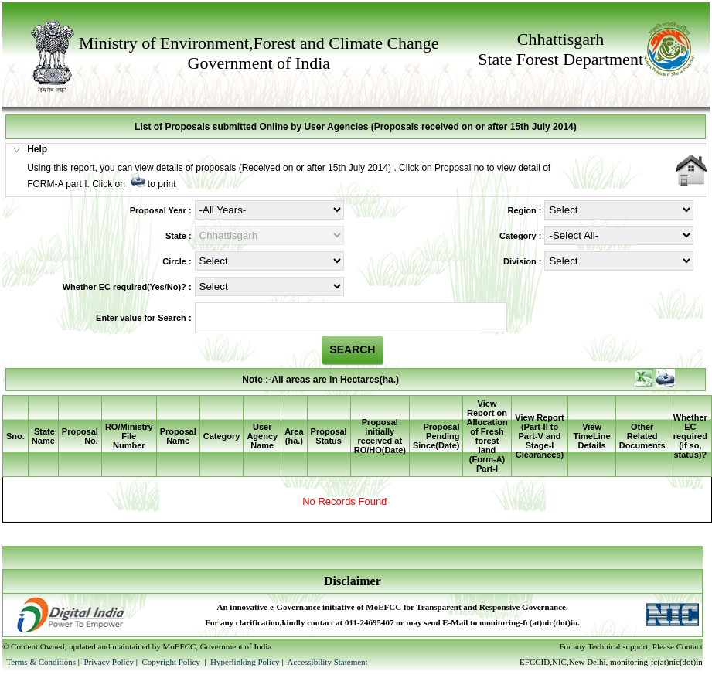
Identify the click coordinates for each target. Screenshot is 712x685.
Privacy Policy (109, 661)
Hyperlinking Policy (245, 661)
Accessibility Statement (327, 661)
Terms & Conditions (41, 661)
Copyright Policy (171, 661)
